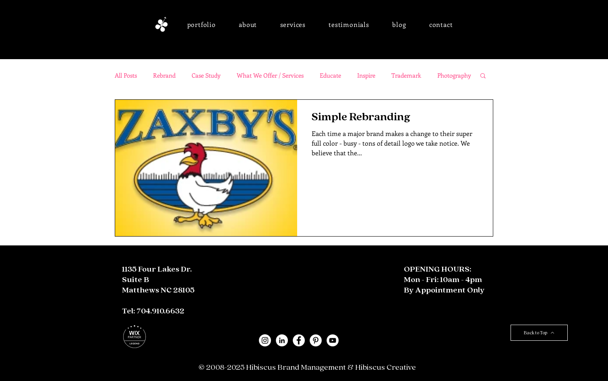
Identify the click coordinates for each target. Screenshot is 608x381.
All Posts (126, 75)
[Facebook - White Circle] (299, 340)
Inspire (366, 75)
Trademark (406, 75)
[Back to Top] (539, 333)
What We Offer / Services (270, 75)
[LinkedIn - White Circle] (282, 340)
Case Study (206, 75)
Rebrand (164, 75)
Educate (330, 75)
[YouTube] (333, 340)
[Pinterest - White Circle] (316, 340)
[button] (201, 24)
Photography (454, 75)
